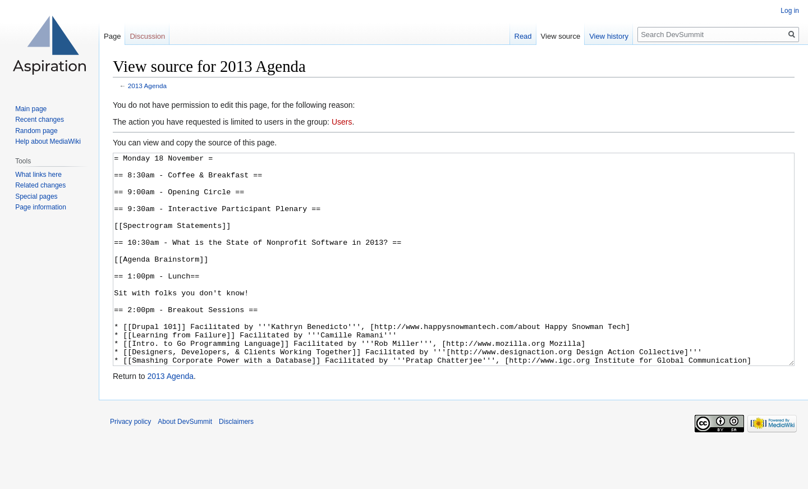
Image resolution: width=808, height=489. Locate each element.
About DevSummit (185, 464)
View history (608, 36)
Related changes (40, 185)
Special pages (36, 196)
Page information (40, 207)
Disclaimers (236, 464)
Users (342, 121)
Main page (31, 109)
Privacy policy (130, 464)
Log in (790, 11)
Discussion (147, 36)
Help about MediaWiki (48, 141)
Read (523, 36)
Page (112, 36)
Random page (36, 131)
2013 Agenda (147, 85)
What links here (38, 175)
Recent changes (39, 120)
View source (561, 36)
